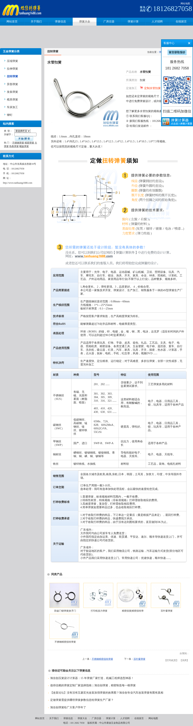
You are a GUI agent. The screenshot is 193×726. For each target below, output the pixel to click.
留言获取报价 (177, 52)
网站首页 (40, 718)
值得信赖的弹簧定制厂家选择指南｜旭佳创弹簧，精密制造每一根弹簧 (93, 685)
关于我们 (54, 718)
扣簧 (142, 80)
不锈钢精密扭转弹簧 (65, 641)
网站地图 (185, 3)
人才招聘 (125, 718)
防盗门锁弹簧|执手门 (65, 610)
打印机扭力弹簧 (99, 610)
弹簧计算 (110, 718)
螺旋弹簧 (24, 146)
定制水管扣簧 (152, 88)
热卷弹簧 (14, 146)
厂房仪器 (96, 718)
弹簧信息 (68, 718)
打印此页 (171, 660)
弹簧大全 (82, 718)
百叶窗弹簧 (167, 610)
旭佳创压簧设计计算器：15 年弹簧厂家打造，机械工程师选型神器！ (92, 678)
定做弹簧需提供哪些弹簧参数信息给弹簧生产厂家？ (82, 699)
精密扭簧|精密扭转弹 (133, 610)
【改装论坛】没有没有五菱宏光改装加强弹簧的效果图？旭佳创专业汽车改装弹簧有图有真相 (106, 692)
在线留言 (139, 718)
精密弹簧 (29, 142)
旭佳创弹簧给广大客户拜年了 (68, 707)
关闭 (184, 660)
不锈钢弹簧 (18, 142)
